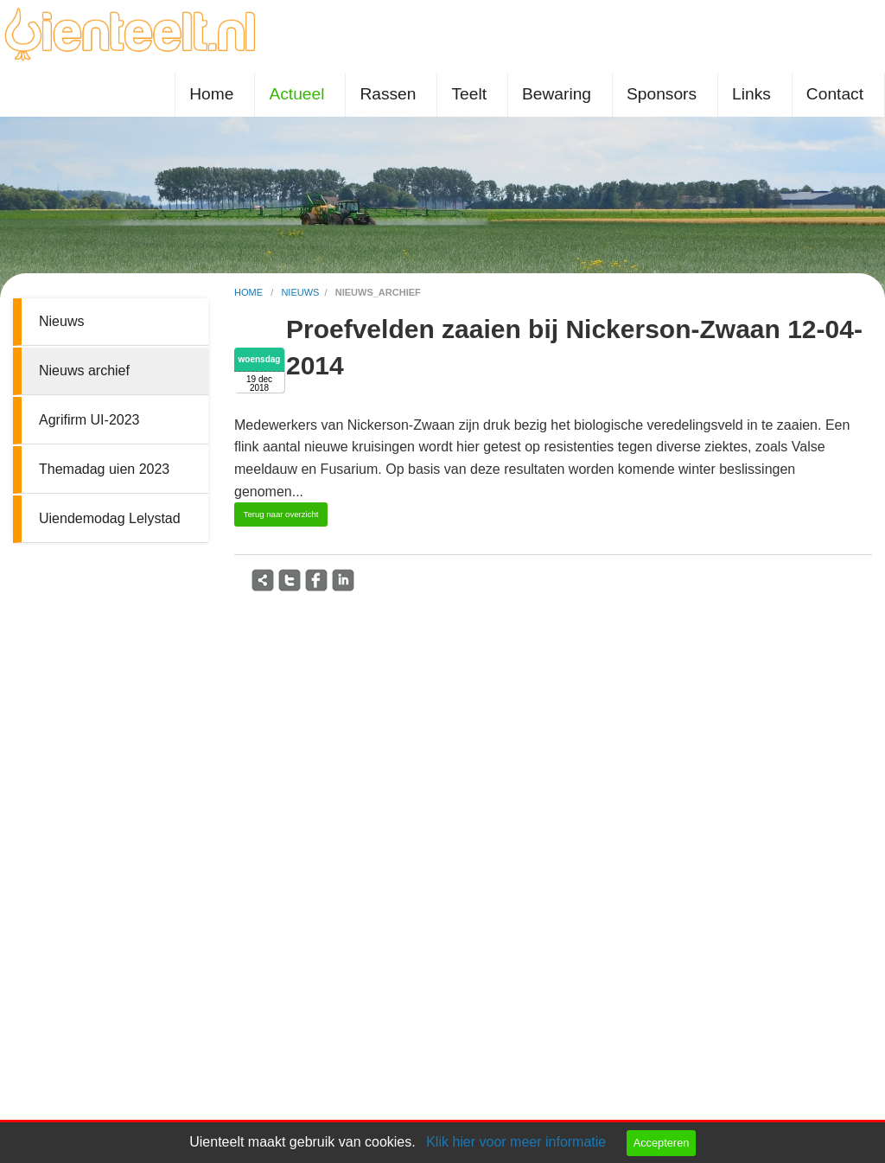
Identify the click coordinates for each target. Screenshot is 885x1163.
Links (751, 94)
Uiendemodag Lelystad (110, 518)
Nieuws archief (84, 370)
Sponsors (662, 94)
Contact (834, 94)
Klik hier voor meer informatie (516, 1141)
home (249, 292)
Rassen (388, 94)
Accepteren (662, 1142)
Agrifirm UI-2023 (89, 419)
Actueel (296, 94)
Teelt (469, 94)
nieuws (300, 292)
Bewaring (556, 94)
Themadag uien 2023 (104, 469)
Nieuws (61, 321)
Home (211, 94)
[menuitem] (215, 95)
